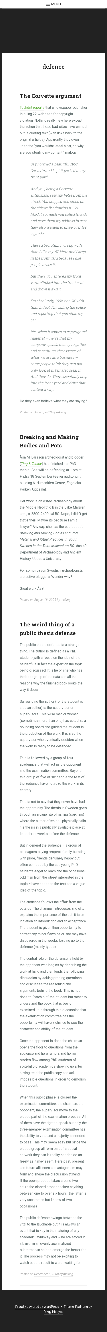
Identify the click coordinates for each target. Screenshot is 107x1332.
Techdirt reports (32, 107)
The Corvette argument (50, 95)
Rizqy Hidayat (53, 1312)
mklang (61, 412)
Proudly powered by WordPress (37, 1306)
